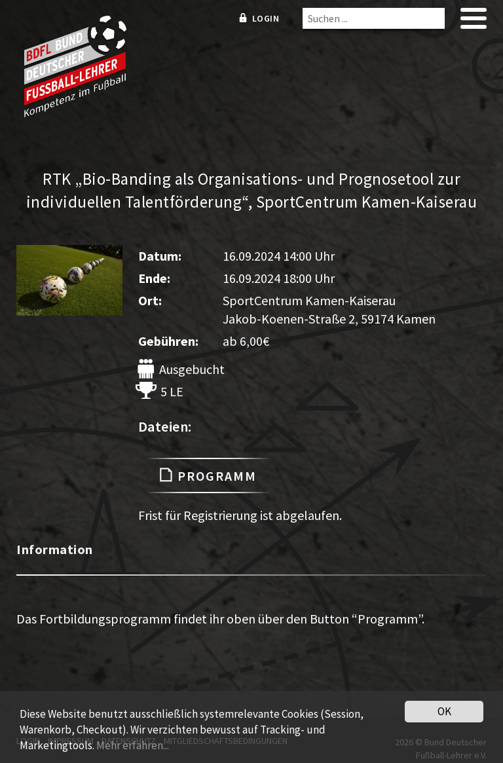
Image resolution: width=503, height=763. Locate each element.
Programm (208, 475)
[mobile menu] (473, 22)
